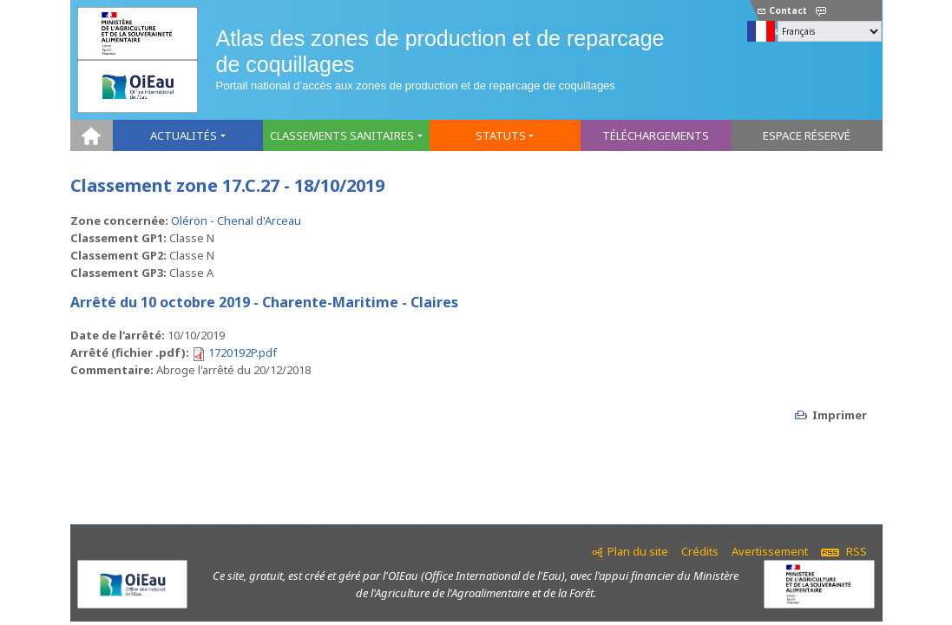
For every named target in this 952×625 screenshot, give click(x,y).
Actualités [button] (183, 135)
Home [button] (91, 135)
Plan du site (637, 551)
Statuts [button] (501, 135)
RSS (844, 551)
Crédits (700, 551)
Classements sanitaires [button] (342, 135)
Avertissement (770, 551)
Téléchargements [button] (655, 135)
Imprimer (839, 415)
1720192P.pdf (242, 352)
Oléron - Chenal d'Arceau (236, 220)
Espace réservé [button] (806, 135)
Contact (782, 10)
